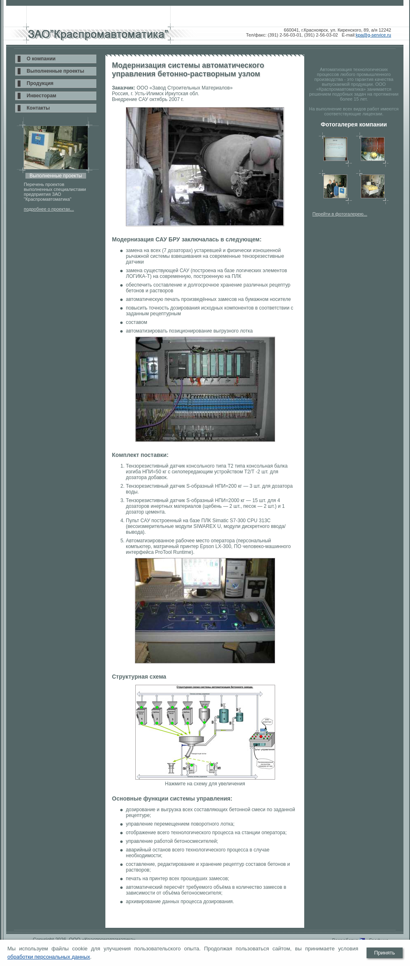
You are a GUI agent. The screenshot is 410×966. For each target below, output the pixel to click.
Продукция (40, 83)
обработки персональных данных (48, 957)
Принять (384, 953)
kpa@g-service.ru (373, 34)
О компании (41, 59)
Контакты (38, 108)
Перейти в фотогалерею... (339, 213)
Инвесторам (41, 96)
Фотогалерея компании (354, 124)
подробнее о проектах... (49, 209)
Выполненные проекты (55, 71)
